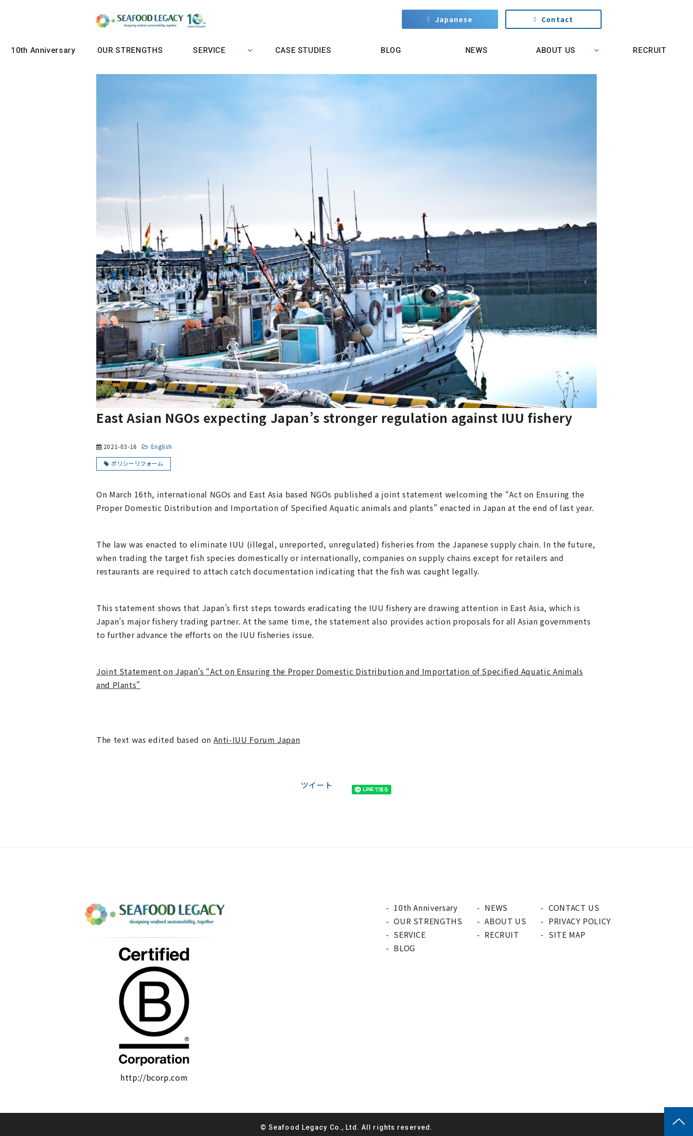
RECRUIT (649, 50)
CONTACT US (574, 907)
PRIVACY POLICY (580, 921)
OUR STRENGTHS (130, 50)
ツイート (317, 785)
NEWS (476, 50)
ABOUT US (556, 50)
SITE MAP (567, 934)
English (161, 446)
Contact (557, 19)
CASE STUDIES (303, 50)
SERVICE (209, 50)
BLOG (389, 50)
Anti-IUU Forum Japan (257, 739)
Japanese (454, 19)
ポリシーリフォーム (137, 463)
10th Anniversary (43, 50)
